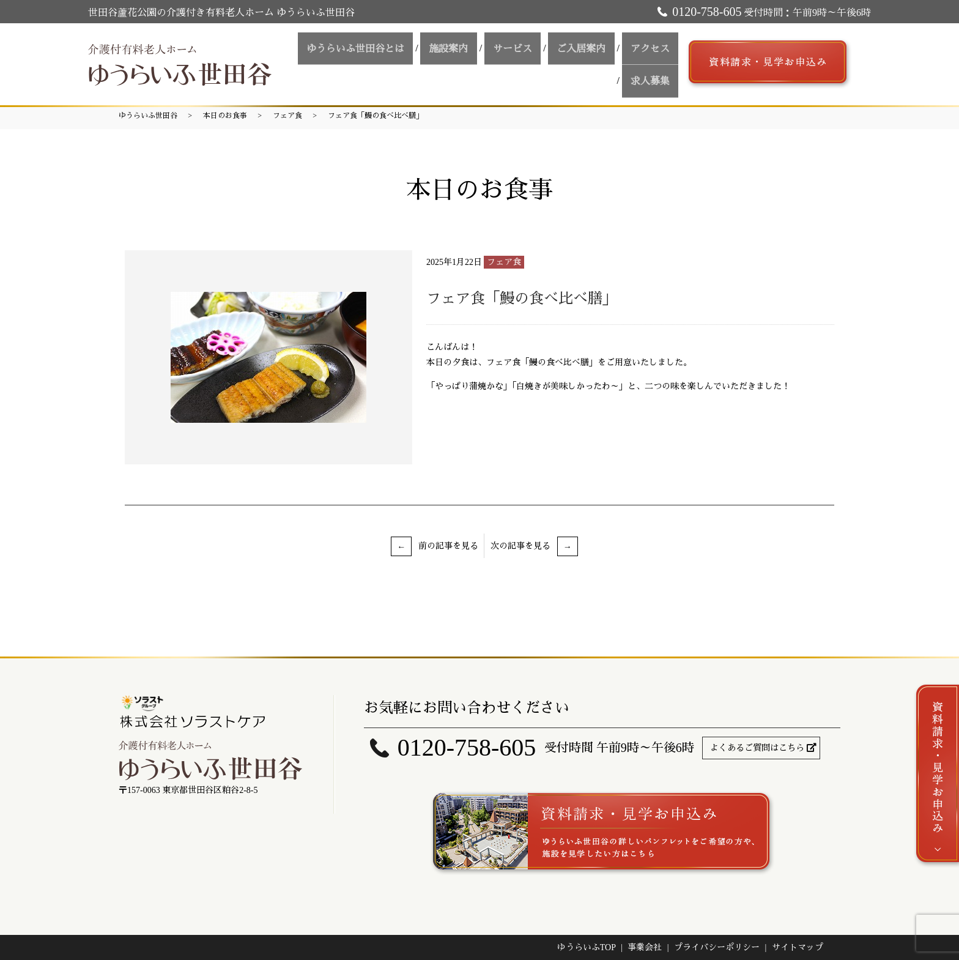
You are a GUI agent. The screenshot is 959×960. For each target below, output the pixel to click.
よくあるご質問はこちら (757, 748)
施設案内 (419, 62)
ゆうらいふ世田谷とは (333, 62)
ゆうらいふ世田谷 (148, 115)
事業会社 (645, 947)
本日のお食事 (225, 115)
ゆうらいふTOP (586, 947)
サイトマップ (797, 947)
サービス (475, 62)
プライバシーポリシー (717, 947)
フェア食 (287, 115)
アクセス (597, 62)
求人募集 (653, 62)
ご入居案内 (536, 62)
